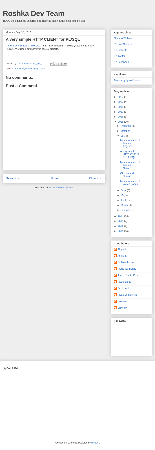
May (123, 195)
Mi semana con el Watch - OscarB (130, 165)
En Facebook (121, 62)
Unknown (123, 301)
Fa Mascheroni (126, 262)
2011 (121, 231)
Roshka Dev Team (34, 13)
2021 (121, 101)
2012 (121, 226)
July (123, 135)
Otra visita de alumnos (127, 175)
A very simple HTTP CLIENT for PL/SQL (129, 154)
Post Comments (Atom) (61, 187)
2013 (121, 221)
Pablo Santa (124, 281)
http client (19, 68)
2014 (121, 216)
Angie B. (122, 255)
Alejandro (123, 249)
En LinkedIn (120, 50)
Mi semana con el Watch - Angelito (130, 143)
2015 (121, 121)
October (125, 130)
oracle (28, 68)
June (124, 190)
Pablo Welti (124, 288)
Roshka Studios (123, 44)
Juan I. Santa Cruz (128, 275)
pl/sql (35, 68)
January (125, 210)
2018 (121, 106)
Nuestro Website (123, 38)
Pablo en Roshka (127, 294)
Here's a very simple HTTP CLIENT (24, 45)
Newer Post (13, 178)
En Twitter (119, 56)
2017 (121, 111)
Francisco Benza (127, 268)
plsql (42, 68)
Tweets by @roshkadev (127, 80)
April (124, 200)
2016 (121, 116)
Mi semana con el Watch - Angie (130, 183)
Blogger (95, 442)
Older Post (95, 178)
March (125, 205)
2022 (121, 96)
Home (55, 178)
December (127, 125)
